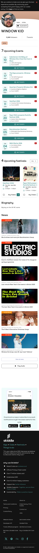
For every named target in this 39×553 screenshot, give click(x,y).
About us (22, 500)
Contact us (23, 509)
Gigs (5, 444)
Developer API (7, 523)
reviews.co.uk (22, 466)
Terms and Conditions (10, 504)
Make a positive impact (25, 492)
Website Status (8, 519)
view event (19, 138)
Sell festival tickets (25, 527)
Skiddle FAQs (24, 523)
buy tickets (19, 68)
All (33, 161)
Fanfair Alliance (20, 484)
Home (18, 22)
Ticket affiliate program (10, 527)
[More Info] (4, 194)
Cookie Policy (7, 511)
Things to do (8, 447)
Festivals (21, 444)
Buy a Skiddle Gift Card (27, 530)
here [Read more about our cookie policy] (10, 9)
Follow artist (22, 25)
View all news (19, 359)
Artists (24, 22)
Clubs (12, 444)
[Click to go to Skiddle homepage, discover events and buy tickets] (8, 438)
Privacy (5, 508)
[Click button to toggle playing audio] (19, 366)
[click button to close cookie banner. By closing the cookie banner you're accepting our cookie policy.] (36, 2)
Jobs (21, 513)
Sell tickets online (25, 519)
